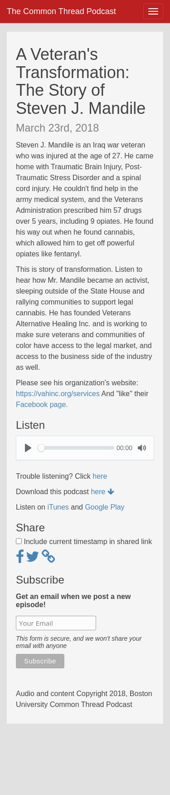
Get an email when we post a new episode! (73, 601)
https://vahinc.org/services (58, 394)
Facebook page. (42, 404)
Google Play (104, 507)
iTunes (57, 507)
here (99, 476)
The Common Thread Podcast (61, 11)
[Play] (28, 448)
